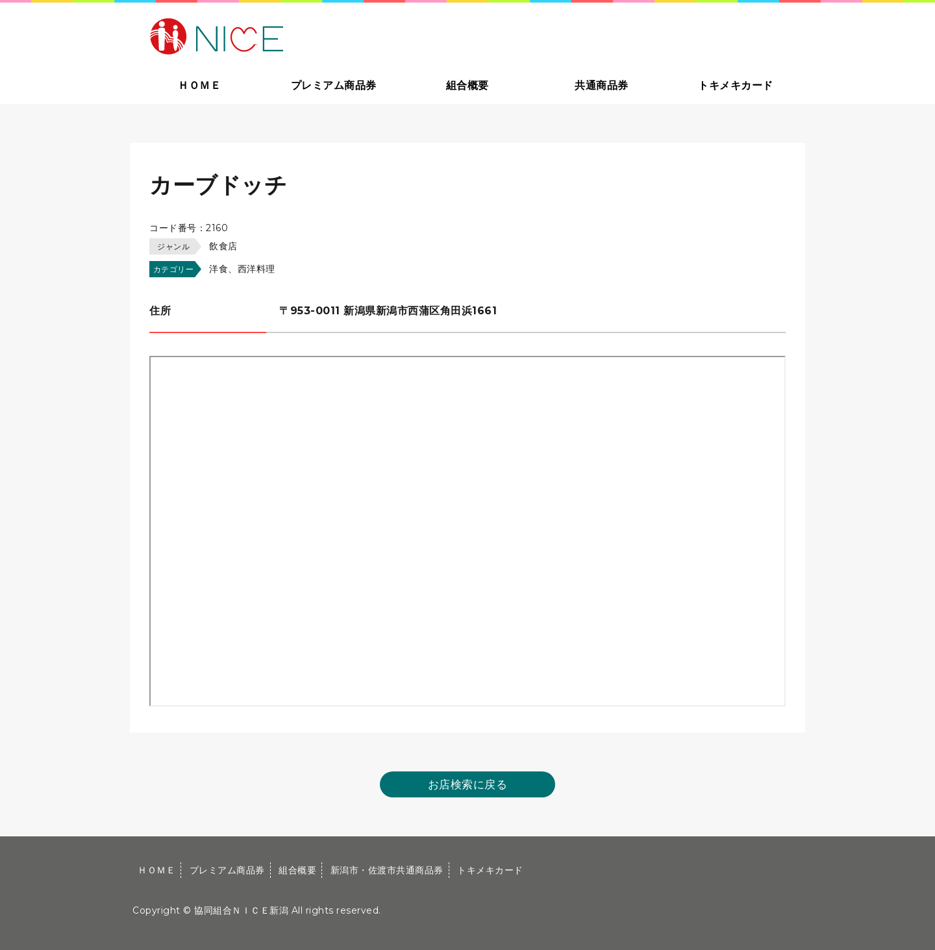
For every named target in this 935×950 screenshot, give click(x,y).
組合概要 (467, 85)
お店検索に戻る (468, 784)
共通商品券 (602, 85)
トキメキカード (735, 85)
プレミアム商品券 (334, 85)
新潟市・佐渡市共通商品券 (386, 870)
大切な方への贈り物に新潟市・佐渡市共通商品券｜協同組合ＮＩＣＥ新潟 (309, 35)
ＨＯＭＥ (199, 85)
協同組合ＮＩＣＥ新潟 (241, 910)
